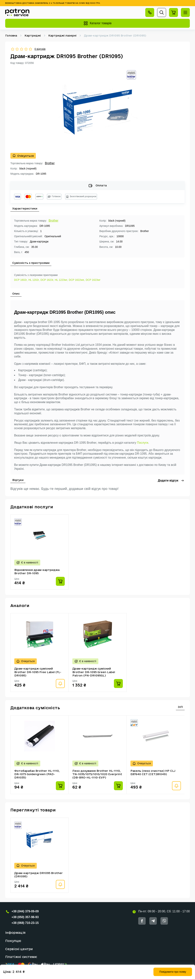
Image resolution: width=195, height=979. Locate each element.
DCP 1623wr (93, 279)
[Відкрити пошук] (161, 12)
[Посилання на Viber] (164, 921)
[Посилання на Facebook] (142, 921)
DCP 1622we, (77, 279)
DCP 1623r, (47, 279)
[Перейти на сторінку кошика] (173, 12)
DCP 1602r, (20, 279)
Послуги (142, 442)
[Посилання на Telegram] (153, 921)
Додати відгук (171, 480)
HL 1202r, (34, 279)
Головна (11, 35)
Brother (50, 163)
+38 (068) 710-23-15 (25, 922)
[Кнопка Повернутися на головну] (17, 12)
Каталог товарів (97, 23)
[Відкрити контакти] (149, 12)
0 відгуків (40, 48)
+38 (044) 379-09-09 (25, 911)
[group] (97, 108)
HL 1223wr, (61, 279)
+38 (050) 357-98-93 (25, 917)
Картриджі (32, 35)
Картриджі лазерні (62, 35)
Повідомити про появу (172, 971)
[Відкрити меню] (185, 12)
